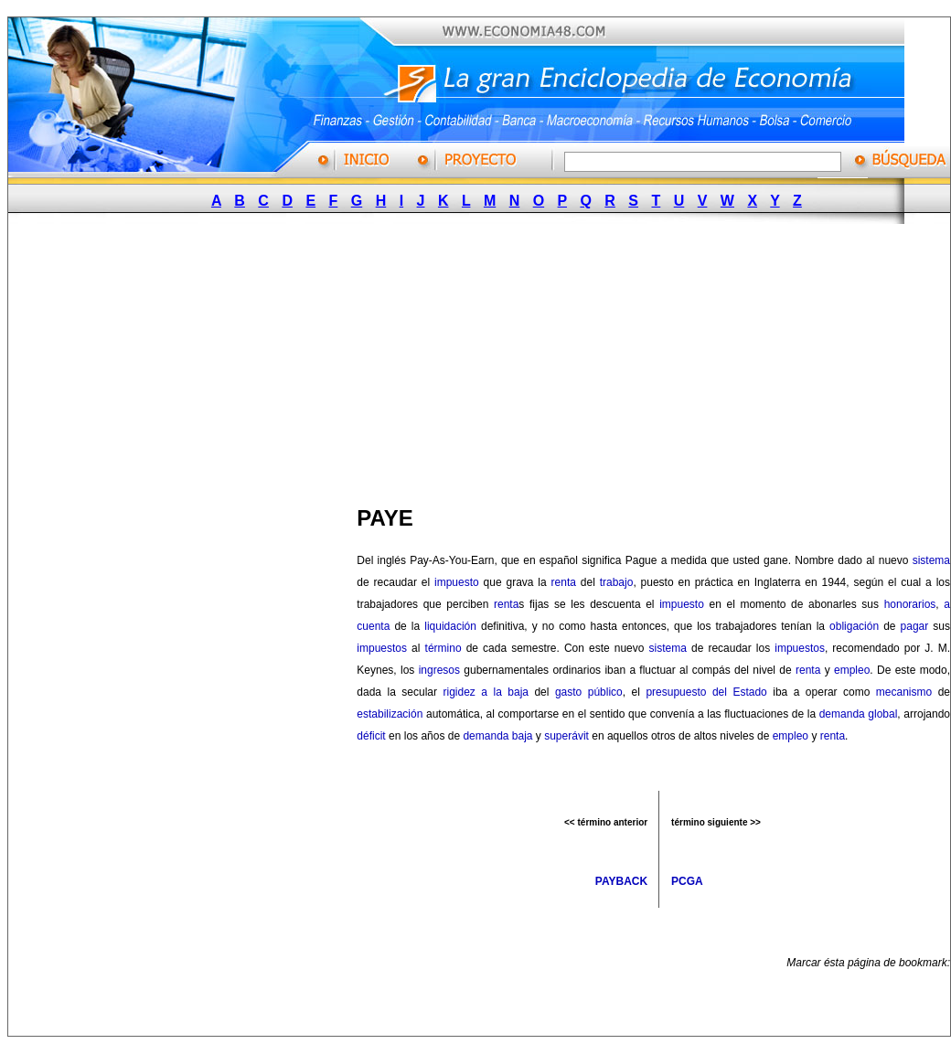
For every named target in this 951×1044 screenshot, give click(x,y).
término (443, 648)
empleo (852, 670)
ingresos (439, 670)
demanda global (858, 714)
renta (563, 582)
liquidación (450, 626)
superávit (566, 736)
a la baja (505, 692)
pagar (915, 626)
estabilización (389, 714)
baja (522, 736)
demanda (485, 736)
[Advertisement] (353, 359)
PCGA (687, 881)
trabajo (617, 582)
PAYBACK (621, 881)
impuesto (456, 582)
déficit (371, 736)
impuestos (382, 648)
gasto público (589, 692)
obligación (854, 626)
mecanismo (904, 692)
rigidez (459, 692)
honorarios (910, 604)
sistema (931, 560)
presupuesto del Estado (706, 692)
